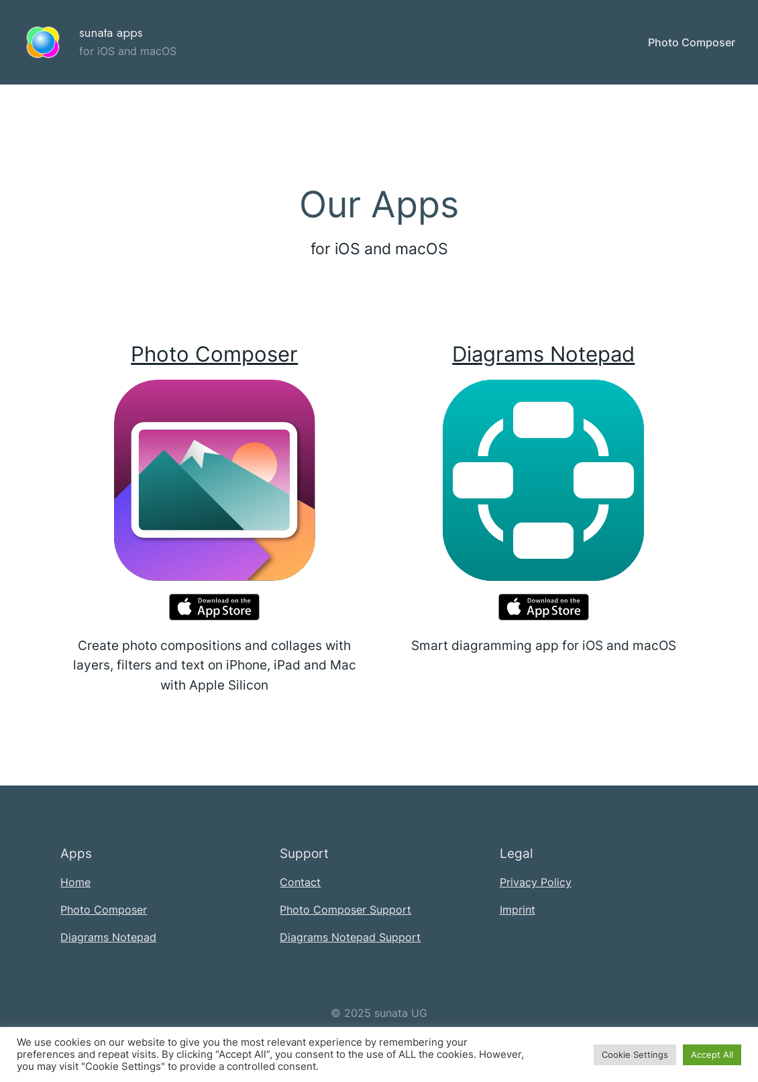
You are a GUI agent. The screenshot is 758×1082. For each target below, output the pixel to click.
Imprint (517, 909)
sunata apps (111, 32)
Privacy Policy (536, 882)
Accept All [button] (712, 1054)
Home (75, 882)
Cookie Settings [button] (635, 1054)
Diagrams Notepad (543, 353)
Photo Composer (214, 353)
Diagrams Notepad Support (350, 937)
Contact (300, 882)
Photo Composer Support (345, 909)
